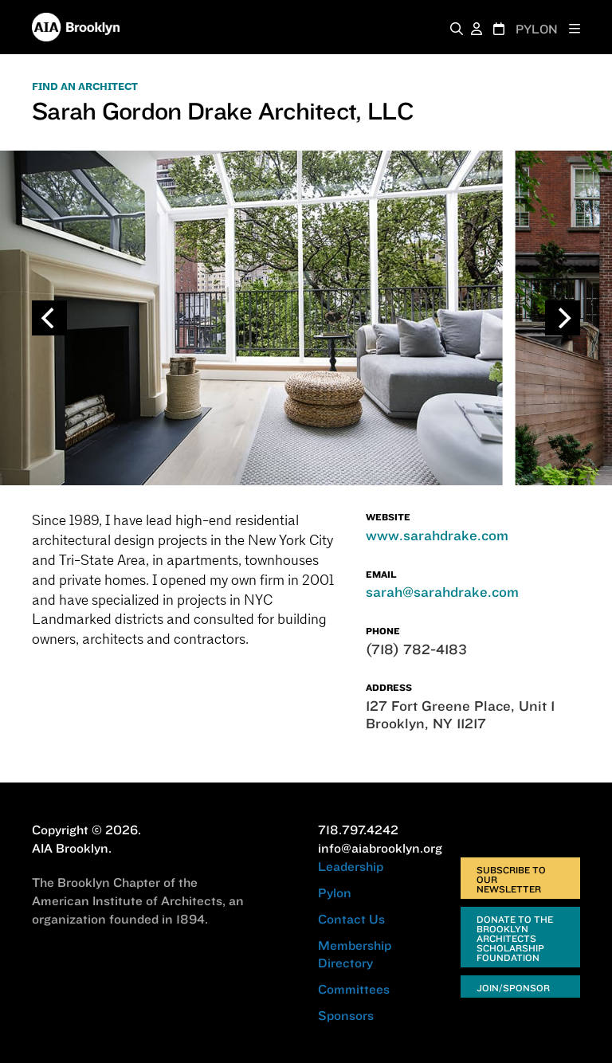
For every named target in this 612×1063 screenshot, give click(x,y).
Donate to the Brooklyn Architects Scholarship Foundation (515, 938)
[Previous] (49, 317)
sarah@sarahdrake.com (442, 591)
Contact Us (351, 919)
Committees (354, 989)
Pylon (334, 892)
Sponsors (346, 1015)
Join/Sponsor (513, 988)
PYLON (537, 29)
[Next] (562, 317)
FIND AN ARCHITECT (85, 87)
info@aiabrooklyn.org (380, 848)
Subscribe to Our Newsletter (511, 879)
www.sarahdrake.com (437, 535)
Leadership (350, 866)
